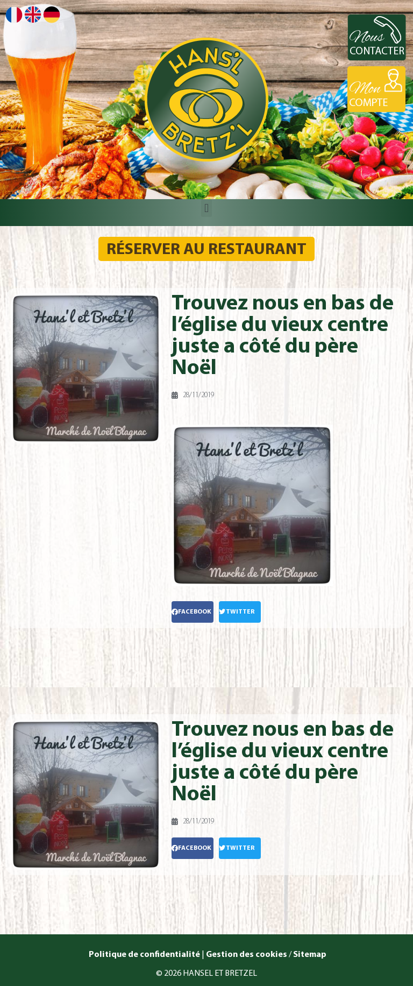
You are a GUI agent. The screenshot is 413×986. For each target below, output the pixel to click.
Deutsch (51, 14)
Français (14, 14)
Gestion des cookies (246, 954)
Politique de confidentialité (143, 954)
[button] (206, 208)
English (32, 14)
